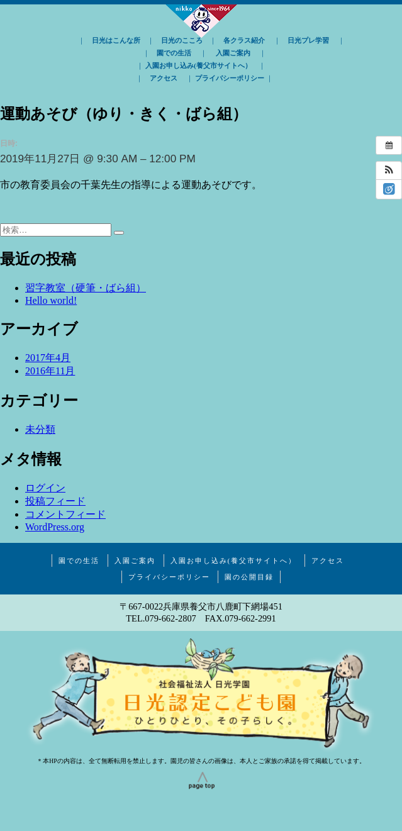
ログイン (45, 487)
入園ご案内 (233, 53)
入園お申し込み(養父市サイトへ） (198, 65)
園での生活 (174, 53)
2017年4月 (47, 357)
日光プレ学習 (308, 40)
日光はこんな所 (116, 40)
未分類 (40, 429)
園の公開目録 (249, 577)
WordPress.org (54, 526)
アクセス (163, 78)
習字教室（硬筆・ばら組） (85, 287)
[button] (388, 170)
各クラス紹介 (244, 40)
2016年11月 (50, 370)
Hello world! (51, 300)
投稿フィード (55, 501)
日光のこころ (182, 40)
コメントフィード (65, 514)
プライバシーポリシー (229, 78)
